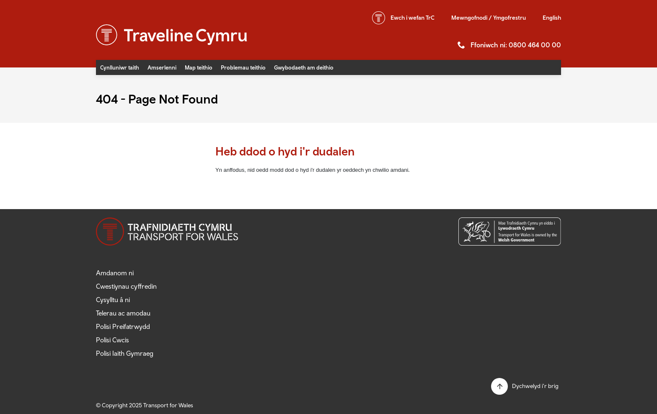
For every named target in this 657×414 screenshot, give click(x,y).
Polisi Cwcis (112, 340)
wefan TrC (413, 17)
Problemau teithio (243, 67)
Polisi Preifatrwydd (123, 326)
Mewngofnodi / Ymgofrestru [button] (488, 17)
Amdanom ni (115, 273)
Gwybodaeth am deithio (304, 67)
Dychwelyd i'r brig (535, 386)
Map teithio (198, 67)
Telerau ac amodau (123, 313)
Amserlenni (161, 67)
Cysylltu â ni (113, 299)
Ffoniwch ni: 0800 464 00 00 (516, 45)
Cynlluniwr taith (119, 67)
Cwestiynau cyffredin (126, 286)
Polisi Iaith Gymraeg (124, 353)
